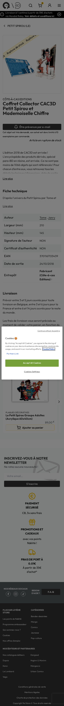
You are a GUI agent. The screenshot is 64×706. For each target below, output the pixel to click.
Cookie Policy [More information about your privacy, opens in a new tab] (49, 349)
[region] (32, 353)
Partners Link (12, 353)
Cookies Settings (32, 371)
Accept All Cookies (32, 363)
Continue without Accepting (49, 331)
